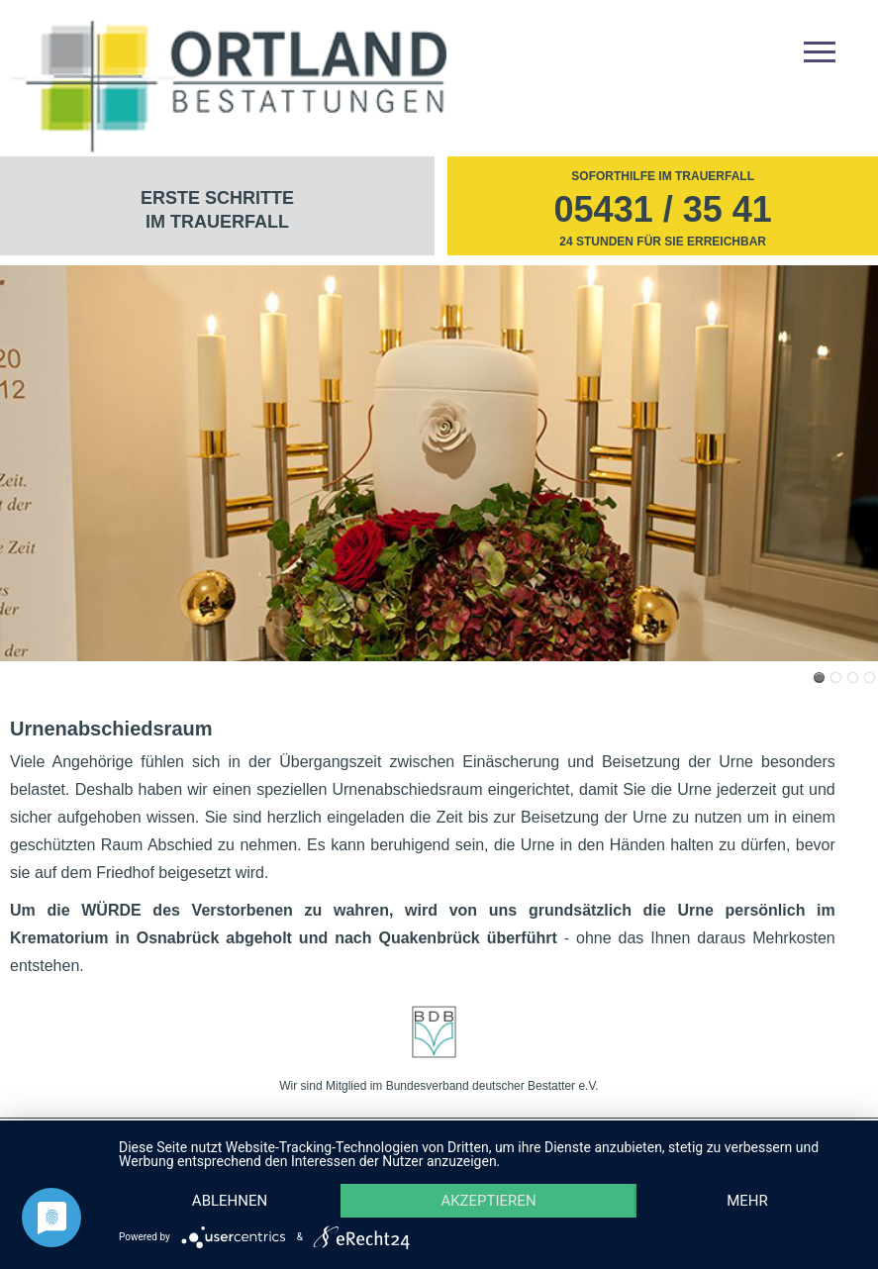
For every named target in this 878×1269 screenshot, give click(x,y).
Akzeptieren (488, 1201)
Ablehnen (229, 1201)
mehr (747, 1201)
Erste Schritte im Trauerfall (217, 210)
